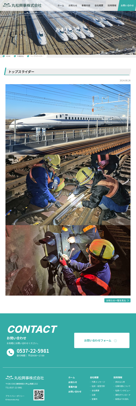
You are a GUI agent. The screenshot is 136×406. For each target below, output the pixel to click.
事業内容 (85, 5)
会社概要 (99, 5)
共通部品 (20, 56)
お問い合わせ (127, 5)
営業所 (94, 399)
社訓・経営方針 (98, 386)
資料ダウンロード (123, 395)
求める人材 (120, 382)
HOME (8, 56)
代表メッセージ (98, 382)
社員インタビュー (123, 390)
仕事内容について (123, 386)
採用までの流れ (122, 399)
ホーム (61, 5)
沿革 (93, 395)
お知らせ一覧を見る (116, 300)
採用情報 (112, 5)
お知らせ (72, 5)
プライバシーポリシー (15, 396)
